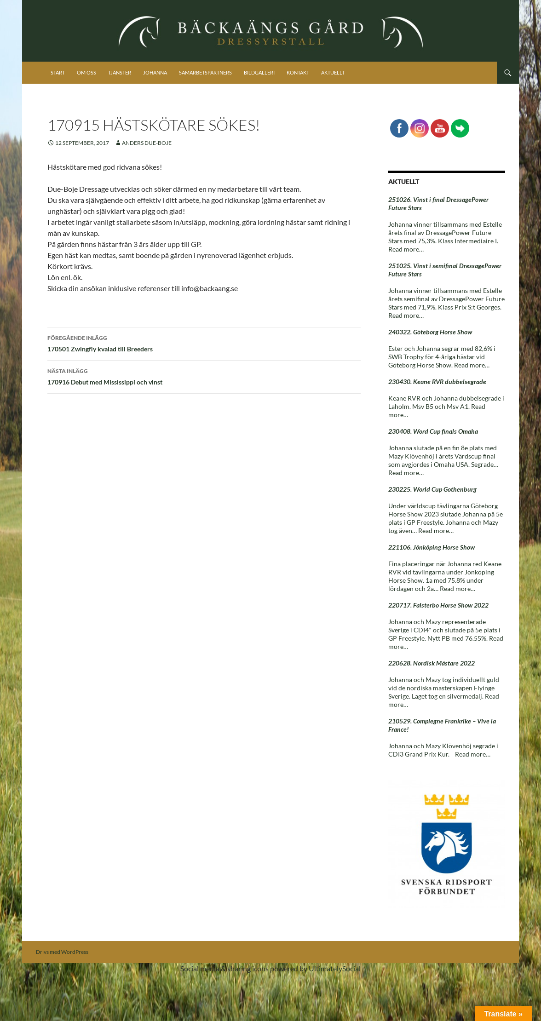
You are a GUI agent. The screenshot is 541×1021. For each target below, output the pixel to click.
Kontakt (298, 72)
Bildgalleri (259, 72)
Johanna (155, 72)
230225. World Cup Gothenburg (432, 489)
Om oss (86, 72)
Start (58, 72)
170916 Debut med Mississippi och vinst (204, 376)
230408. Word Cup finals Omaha (433, 431)
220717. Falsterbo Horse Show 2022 (438, 605)
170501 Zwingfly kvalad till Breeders (204, 343)
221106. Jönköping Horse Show (431, 547)
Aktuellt (333, 72)
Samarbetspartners (205, 72)
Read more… (406, 249)
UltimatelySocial (335, 968)
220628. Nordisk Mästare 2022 (431, 663)
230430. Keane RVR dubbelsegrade (437, 381)
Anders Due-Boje (147, 142)
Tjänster (119, 72)
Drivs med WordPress (62, 951)
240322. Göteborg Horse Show (430, 332)
